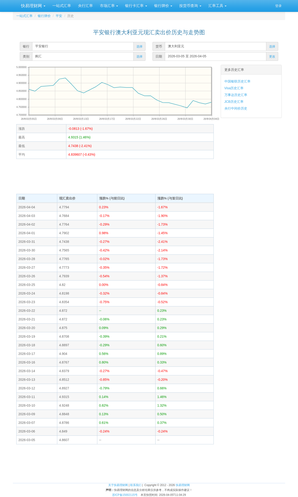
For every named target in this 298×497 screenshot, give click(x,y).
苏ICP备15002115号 (125, 495)
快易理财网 (32, 5)
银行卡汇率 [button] (136, 6)
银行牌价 (44, 16)
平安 (59, 16)
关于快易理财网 (118, 485)
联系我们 (135, 485)
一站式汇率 (61, 6)
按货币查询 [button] (190, 6)
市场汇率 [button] (109, 6)
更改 (272, 56)
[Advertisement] (115, 176)
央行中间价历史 (235, 108)
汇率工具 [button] (217, 6)
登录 (278, 6)
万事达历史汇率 (235, 95)
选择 (139, 46)
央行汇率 (85, 6)
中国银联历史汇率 (237, 81)
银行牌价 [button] (163, 6)
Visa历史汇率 (234, 88)
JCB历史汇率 (234, 101)
